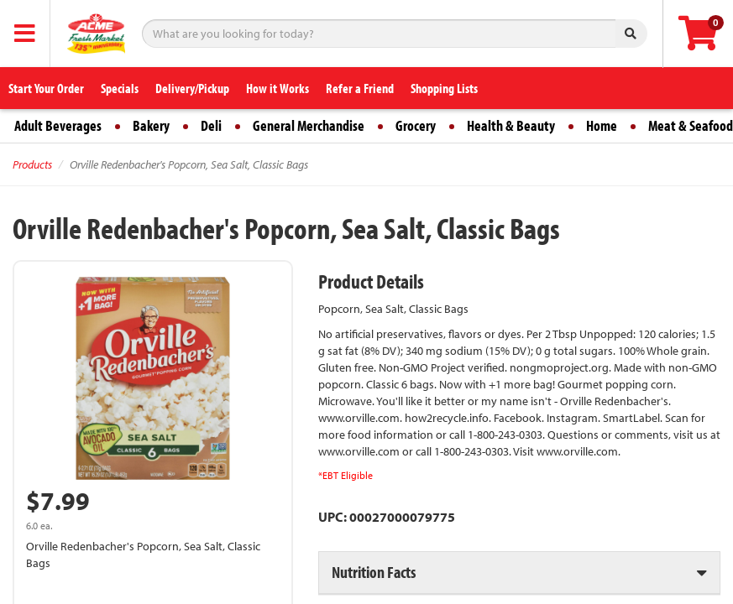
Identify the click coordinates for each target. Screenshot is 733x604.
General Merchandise (308, 125)
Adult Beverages (58, 125)
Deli (211, 125)
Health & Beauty (511, 125)
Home (601, 125)
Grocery (415, 125)
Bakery (151, 125)
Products (32, 164)
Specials (120, 88)
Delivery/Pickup (192, 88)
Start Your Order (46, 88)
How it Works (277, 88)
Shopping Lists (444, 88)
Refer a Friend (360, 88)
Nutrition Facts (374, 571)
